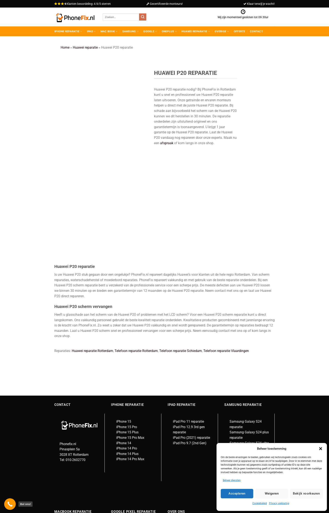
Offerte (239, 31)
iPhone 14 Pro (126, 358)
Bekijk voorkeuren (306, 493)
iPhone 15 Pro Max (130, 347)
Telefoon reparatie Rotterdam (136, 261)
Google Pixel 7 (126, 444)
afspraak (166, 143)
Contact (256, 31)
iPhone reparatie (68, 31)
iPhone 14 (123, 353)
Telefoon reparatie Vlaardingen (226, 261)
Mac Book (109, 31)
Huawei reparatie (195, 31)
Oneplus (169, 31)
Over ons (179, 438)
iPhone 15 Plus (127, 342)
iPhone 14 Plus (127, 364)
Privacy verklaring (279, 503)
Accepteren (236, 493)
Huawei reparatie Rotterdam (92, 261)
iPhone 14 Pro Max (130, 369)
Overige (222, 31)
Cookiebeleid (259, 503)
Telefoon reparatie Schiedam (180, 261)
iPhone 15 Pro (126, 337)
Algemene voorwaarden (190, 444)
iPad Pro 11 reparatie (188, 331)
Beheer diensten (232, 480)
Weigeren (272, 493)
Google (150, 31)
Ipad (91, 31)
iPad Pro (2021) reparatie (191, 347)
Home (65, 47)
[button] (321, 449)
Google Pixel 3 (126, 449)
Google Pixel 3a (127, 454)
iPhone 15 (123, 331)
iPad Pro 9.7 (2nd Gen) (189, 353)
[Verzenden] (142, 17)
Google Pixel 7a (127, 438)
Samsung (130, 31)
